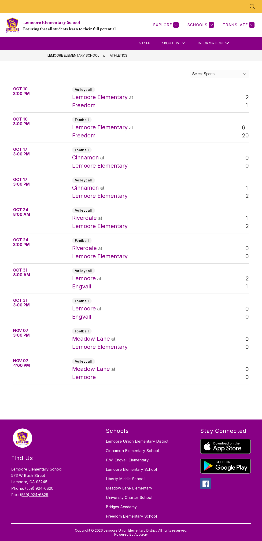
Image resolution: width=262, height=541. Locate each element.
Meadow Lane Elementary (129, 488)
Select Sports (203, 74)
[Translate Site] (238, 25)
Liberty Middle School (125, 478)
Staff (144, 43)
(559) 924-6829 (34, 494)
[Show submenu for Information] (210, 43)
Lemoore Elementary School (73, 55)
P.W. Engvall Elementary (127, 460)
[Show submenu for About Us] (170, 43)
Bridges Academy (121, 506)
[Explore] (165, 25)
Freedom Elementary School (131, 516)
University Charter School (129, 497)
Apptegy (141, 534)
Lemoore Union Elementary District (137, 441)
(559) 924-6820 (39, 488)
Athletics (118, 55)
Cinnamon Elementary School (132, 450)
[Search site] (252, 6)
